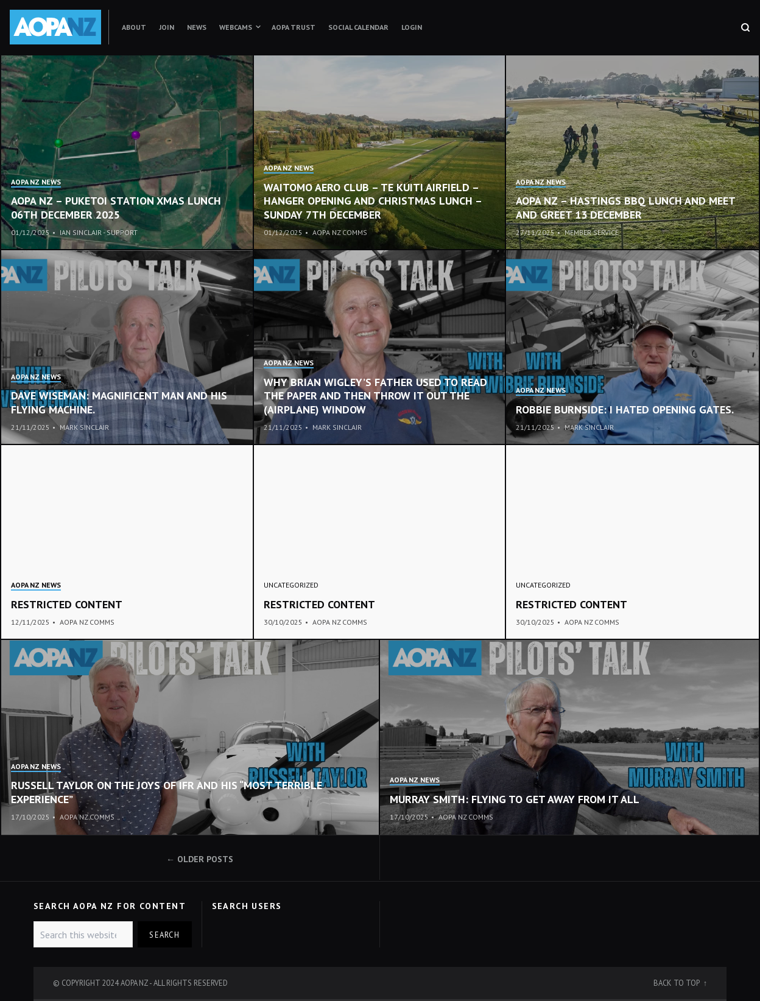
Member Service (592, 232)
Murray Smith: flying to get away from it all (514, 799)
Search (164, 935)
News (196, 27)
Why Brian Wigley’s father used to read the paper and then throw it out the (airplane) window (375, 395)
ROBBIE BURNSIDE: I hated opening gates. (625, 409)
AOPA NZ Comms (339, 232)
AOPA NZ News (36, 181)
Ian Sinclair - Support (99, 232)
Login (411, 27)
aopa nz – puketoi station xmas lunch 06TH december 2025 (116, 208)
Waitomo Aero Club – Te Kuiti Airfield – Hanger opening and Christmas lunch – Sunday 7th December (373, 201)
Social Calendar (358, 27)
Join (166, 27)
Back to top (677, 983)
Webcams (235, 27)
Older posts (205, 859)
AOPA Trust (293, 27)
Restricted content (66, 604)
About (134, 27)
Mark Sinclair (84, 427)
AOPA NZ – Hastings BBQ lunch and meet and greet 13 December (625, 208)
